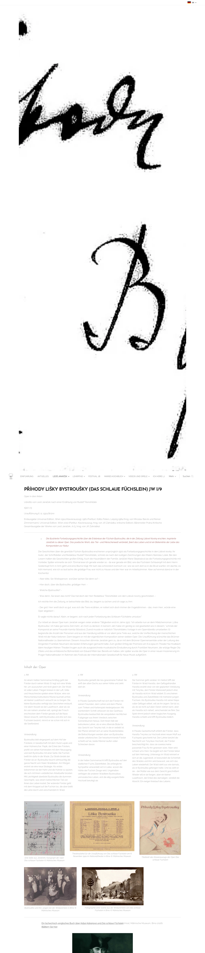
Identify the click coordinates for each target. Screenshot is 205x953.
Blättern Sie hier (50, 926)
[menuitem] (37, 476)
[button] (188, 476)
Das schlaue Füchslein (113, 923)
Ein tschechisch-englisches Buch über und (72, 923)
